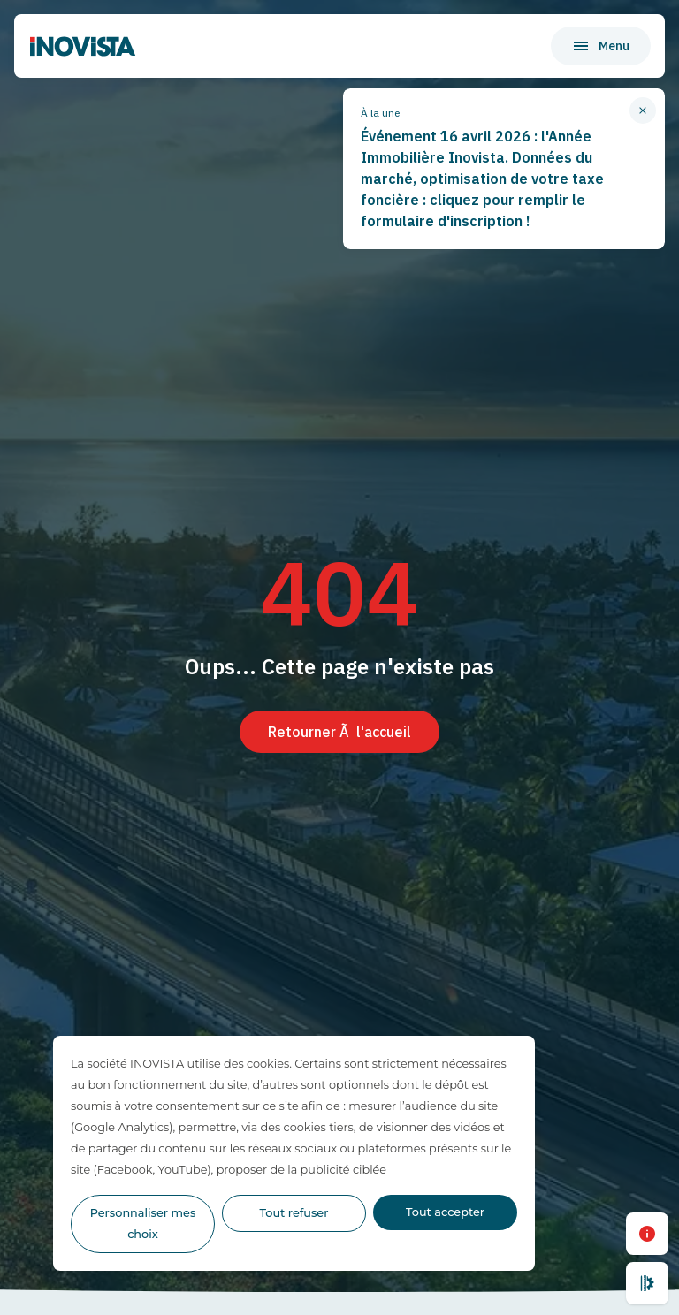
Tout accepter (445, 1212)
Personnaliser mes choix (143, 1223)
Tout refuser (294, 1213)
